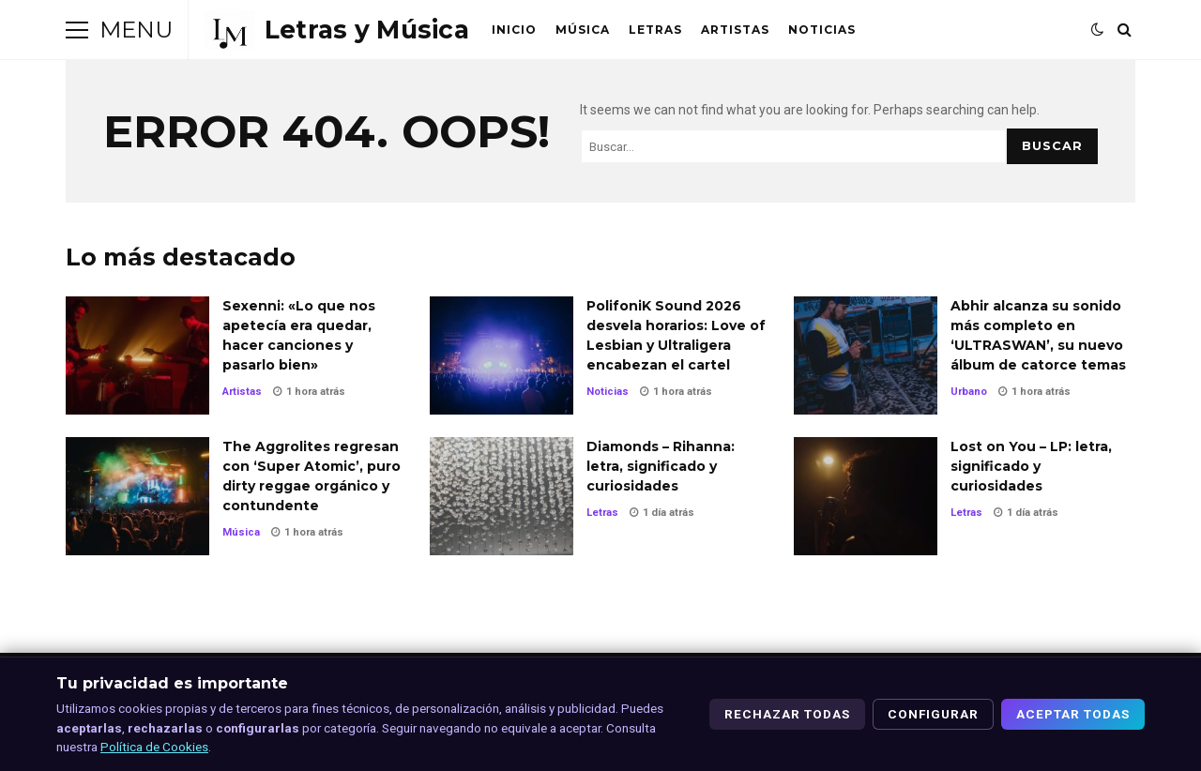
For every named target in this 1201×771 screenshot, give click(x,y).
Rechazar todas (787, 713)
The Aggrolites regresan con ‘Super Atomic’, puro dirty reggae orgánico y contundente (137, 496)
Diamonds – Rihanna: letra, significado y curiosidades (501, 496)
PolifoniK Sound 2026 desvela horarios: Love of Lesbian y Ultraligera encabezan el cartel (501, 355)
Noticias (822, 30)
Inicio (514, 30)
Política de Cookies (154, 746)
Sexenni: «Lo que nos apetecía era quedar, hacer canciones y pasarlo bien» (137, 355)
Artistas (735, 30)
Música (582, 30)
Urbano (968, 392)
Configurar (933, 713)
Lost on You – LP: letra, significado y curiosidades (865, 496)
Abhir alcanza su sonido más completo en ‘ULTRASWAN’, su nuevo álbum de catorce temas (865, 355)
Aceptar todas (1073, 713)
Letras (655, 30)
